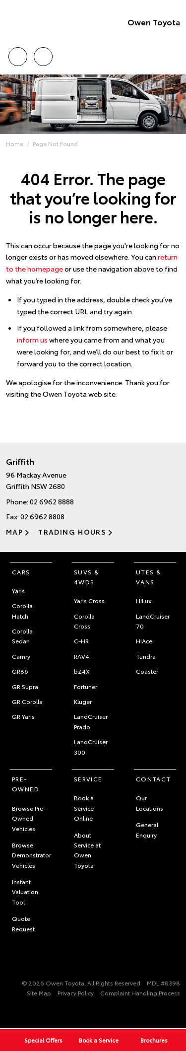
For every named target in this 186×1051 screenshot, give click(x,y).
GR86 (20, 671)
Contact (153, 778)
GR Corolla (27, 701)
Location (43, 55)
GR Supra (25, 686)
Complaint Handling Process (140, 992)
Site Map (39, 992)
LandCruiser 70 (153, 621)
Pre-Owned (25, 783)
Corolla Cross (84, 621)
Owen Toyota (153, 21)
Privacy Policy (76, 992)
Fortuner (85, 686)
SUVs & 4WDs (86, 576)
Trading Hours (72, 532)
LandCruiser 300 (91, 746)
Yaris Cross (89, 600)
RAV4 (81, 656)
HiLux (143, 600)
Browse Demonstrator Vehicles (31, 855)
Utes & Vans (148, 576)
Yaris (18, 590)
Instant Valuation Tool (25, 891)
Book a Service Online (84, 807)
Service (88, 778)
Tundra (146, 656)
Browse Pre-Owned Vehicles (29, 818)
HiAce (144, 640)
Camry (21, 656)
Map (14, 532)
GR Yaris (23, 716)
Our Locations (149, 802)
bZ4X (82, 671)
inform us (32, 340)
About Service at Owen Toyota (87, 850)
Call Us (17, 55)
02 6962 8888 (52, 501)
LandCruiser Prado (91, 721)
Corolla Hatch (22, 610)
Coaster (147, 671)
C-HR (81, 640)
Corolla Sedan (22, 636)
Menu (174, 57)
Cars (21, 571)
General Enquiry (147, 829)
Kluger (83, 701)
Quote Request (23, 923)
